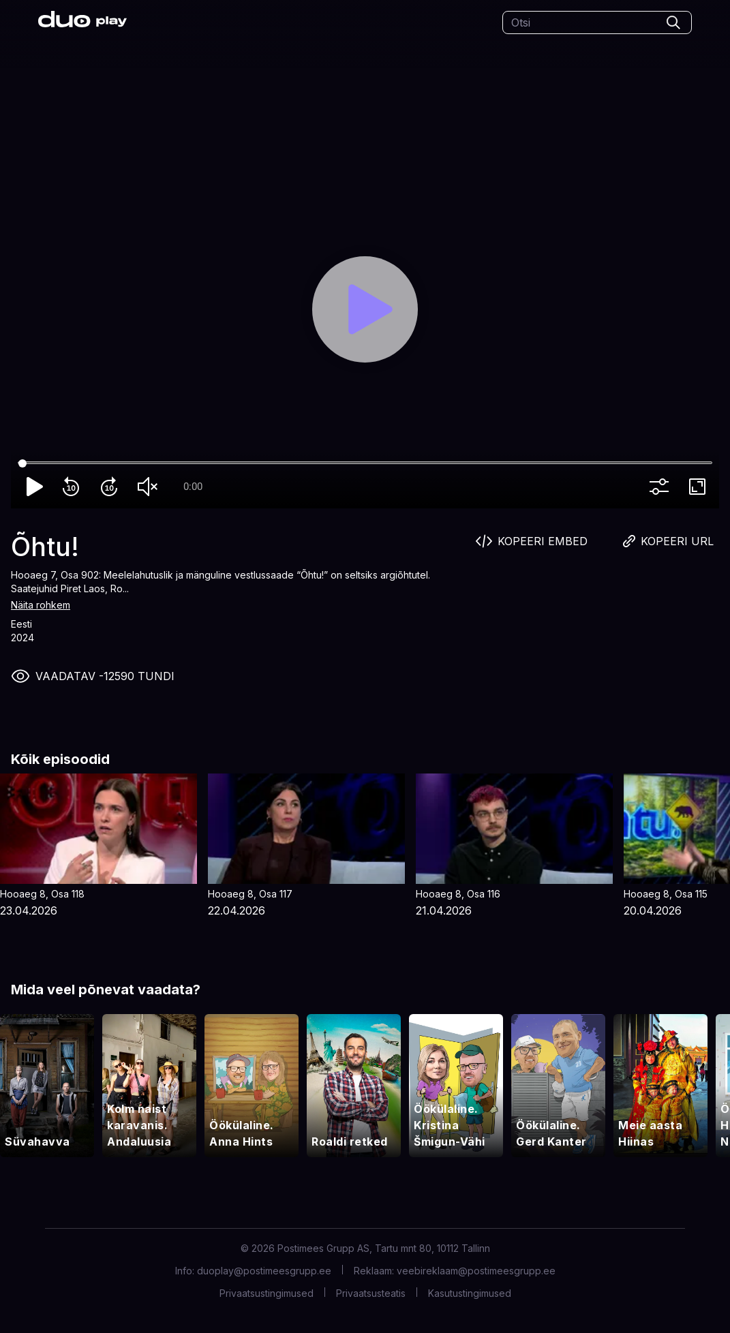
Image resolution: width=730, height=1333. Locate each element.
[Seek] (365, 463)
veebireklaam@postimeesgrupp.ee (476, 1270)
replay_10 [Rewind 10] (73, 486)
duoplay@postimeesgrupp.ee (264, 1270)
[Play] (365, 309)
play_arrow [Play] (35, 486)
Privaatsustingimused (266, 1293)
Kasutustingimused (469, 1293)
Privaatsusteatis (371, 1293)
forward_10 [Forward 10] (112, 486)
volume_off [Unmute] (150, 486)
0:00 (192, 486)
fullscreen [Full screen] (700, 486)
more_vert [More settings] (662, 486)
